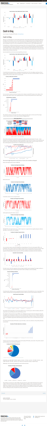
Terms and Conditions (27, 416)
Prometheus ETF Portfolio (13, 34)
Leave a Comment (6, 34)
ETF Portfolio (28, 3)
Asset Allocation (34, 3)
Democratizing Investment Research (7, 4)
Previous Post (3, 393)
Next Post (44, 393)
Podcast (39, 3)
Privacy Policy (26, 417)
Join (45, 0)
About (18, 3)
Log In (43, 0)
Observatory (22, 3)
